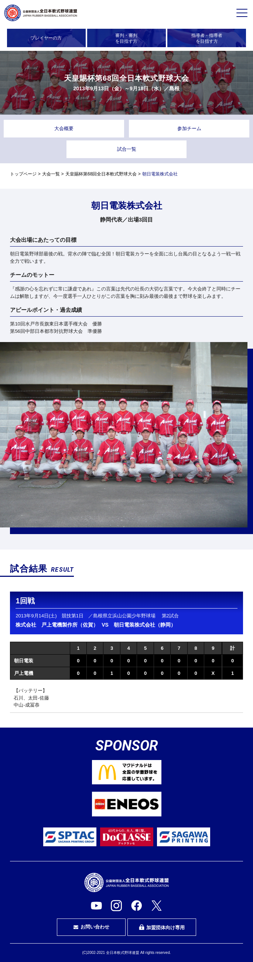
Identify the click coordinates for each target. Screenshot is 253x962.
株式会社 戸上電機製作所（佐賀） (57, 625)
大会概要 (63, 128)
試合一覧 (126, 149)
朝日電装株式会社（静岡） (145, 625)
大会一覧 (51, 174)
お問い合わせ (91, 927)
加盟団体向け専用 (162, 927)
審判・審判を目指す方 (126, 38)
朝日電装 (23, 660)
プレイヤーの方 (46, 38)
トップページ (23, 174)
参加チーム (189, 128)
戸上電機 (23, 673)
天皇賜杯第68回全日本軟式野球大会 (101, 174)
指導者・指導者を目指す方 (206, 38)
